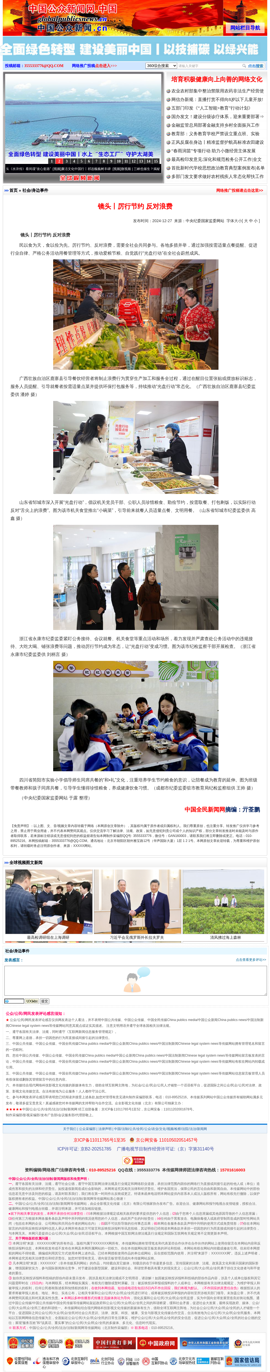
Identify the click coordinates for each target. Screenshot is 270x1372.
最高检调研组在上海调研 (49, 940)
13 (141, 161)
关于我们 (69, 1129)
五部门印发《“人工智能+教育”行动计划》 (212, 108)
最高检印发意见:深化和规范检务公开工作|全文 (216, 159)
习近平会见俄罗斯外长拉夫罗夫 (137, 940)
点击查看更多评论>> (251, 960)
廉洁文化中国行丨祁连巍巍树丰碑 (89, 169)
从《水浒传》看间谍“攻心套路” (31, 169)
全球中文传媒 (48, 16)
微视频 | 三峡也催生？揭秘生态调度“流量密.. (156, 169)
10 (119, 161)
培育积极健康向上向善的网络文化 (216, 79)
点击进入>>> (106, 66)
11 (126, 161)
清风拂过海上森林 (226, 940)
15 (156, 161)
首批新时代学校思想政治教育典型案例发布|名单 (218, 168)
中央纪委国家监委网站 (205, 221)
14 (148, 161)
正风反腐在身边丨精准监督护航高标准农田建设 (217, 142)
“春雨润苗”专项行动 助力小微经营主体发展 (213, 150)
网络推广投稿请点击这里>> (239, 190)
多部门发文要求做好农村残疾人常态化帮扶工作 (217, 176)
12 (134, 161)
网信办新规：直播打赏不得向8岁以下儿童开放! (217, 99)
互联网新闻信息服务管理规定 (90, 1032)
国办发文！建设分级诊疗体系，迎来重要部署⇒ (217, 116)
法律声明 (105, 1129)
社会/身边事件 (35, 190)
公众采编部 (87, 1129)
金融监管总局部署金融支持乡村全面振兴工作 (215, 125)
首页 (13, 190)
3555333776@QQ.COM (44, 66)
